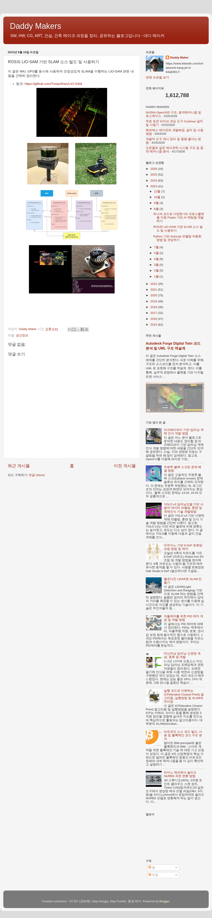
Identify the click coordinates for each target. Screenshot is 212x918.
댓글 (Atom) (37, 475)
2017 (154, 312)
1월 (156, 276)
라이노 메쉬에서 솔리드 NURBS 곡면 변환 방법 (180, 774)
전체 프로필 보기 (157, 77)
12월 (157, 191)
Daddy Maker (179, 57)
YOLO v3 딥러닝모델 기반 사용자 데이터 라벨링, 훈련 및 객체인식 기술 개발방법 (183, 508)
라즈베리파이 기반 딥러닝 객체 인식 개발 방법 (183, 431)
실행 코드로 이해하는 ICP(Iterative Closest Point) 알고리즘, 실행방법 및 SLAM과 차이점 (184, 696)
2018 (154, 307)
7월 (156, 247)
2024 (154, 180)
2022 (154, 283)
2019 (154, 301)
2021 (154, 289)
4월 (156, 259)
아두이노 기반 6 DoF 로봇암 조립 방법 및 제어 (183, 547)
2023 (154, 186)
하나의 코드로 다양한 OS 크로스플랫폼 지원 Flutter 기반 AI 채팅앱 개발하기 (178, 217)
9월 (156, 203)
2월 (156, 270)
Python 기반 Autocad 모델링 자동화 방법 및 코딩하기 (177, 238)
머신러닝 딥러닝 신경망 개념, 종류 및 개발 (182, 655)
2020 (154, 295)
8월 (156, 209)
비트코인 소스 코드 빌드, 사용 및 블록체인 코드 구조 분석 (183, 735)
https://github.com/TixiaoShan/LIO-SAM (53, 84)
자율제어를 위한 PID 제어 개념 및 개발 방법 (183, 618)
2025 (154, 174)
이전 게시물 (125, 465)
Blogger (164, 901)
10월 (157, 197)
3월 (156, 264)
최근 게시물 (19, 465)
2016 (154, 318)
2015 (154, 324)
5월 (156, 253)
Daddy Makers (35, 26)
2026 (154, 168)
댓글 (153, 875)
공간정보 (22, 335)
